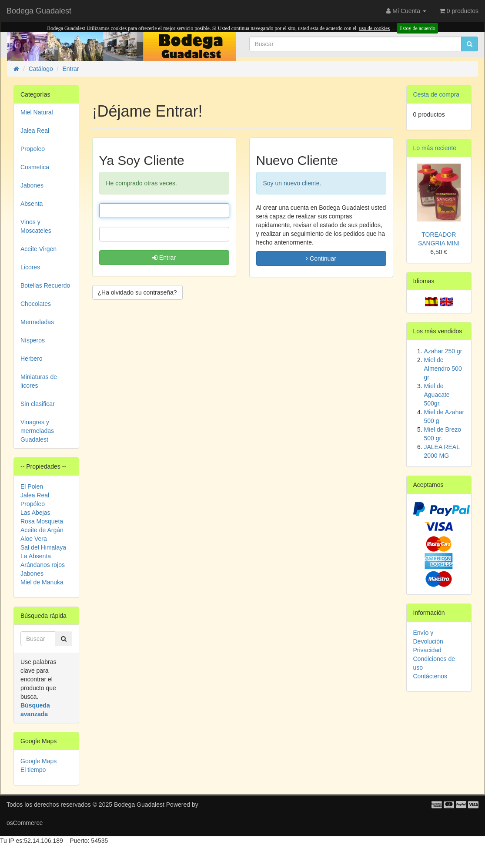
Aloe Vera (33, 538)
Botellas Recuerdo (45, 285)
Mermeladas (37, 322)
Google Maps (38, 761)
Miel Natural (36, 112)
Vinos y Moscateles (35, 226)
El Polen (31, 486)
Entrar (164, 257)
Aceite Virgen (38, 248)
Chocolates (35, 303)
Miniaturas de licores (38, 381)
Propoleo (32, 148)
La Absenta (35, 556)
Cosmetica (34, 167)
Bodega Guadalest (39, 11)
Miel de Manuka (42, 582)
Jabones (31, 185)
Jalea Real (34, 130)
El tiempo (33, 769)
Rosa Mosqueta (41, 521)
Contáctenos (430, 676)
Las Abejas (35, 512)
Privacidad (427, 650)
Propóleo (32, 503)
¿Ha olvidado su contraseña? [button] (137, 292)
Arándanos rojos (42, 564)
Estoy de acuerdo (417, 28)
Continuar (321, 258)
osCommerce (25, 822)
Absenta (31, 203)
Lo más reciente (435, 147)
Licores (30, 267)
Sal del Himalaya (43, 547)
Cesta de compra (436, 94)
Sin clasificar (37, 403)
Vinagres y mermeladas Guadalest (37, 431)
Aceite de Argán (42, 529)
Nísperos (32, 340)
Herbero (31, 358)
